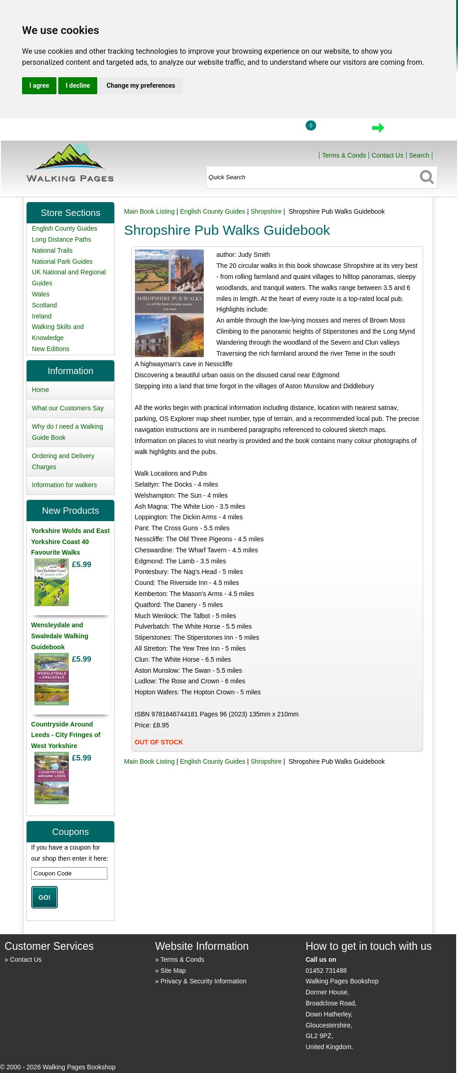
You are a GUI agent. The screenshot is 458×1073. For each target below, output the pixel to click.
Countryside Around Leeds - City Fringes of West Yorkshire (66, 735)
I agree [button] (39, 85)
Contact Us (387, 155)
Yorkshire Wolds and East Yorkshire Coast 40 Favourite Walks (70, 541)
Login (276, 130)
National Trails (52, 250)
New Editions (51, 348)
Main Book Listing (149, 211)
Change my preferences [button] (140, 85)
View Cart (339, 130)
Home (233, 130)
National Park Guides (62, 261)
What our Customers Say (68, 408)
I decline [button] (78, 85)
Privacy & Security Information (204, 981)
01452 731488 (326, 970)
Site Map (173, 970)
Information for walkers (64, 484)
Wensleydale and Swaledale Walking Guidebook (60, 636)
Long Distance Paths (61, 239)
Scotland (44, 305)
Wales (41, 294)
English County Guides (212, 211)
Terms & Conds (344, 155)
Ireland (42, 316)
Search (419, 155)
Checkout (409, 130)
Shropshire (266, 211)
